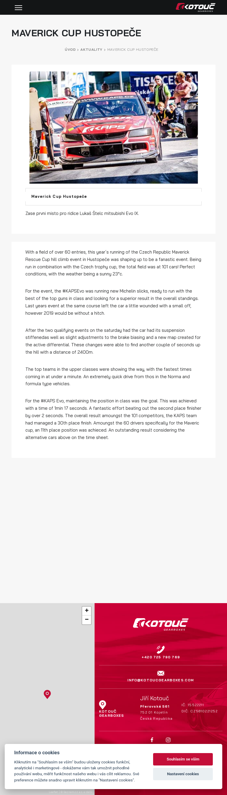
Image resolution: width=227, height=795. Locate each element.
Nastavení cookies (183, 774)
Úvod (70, 50)
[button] (47, 694)
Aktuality (91, 50)
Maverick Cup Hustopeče (132, 50)
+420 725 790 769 (161, 657)
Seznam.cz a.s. (73, 792)
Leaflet (53, 792)
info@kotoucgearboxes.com (160, 680)
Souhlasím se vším (183, 759)
